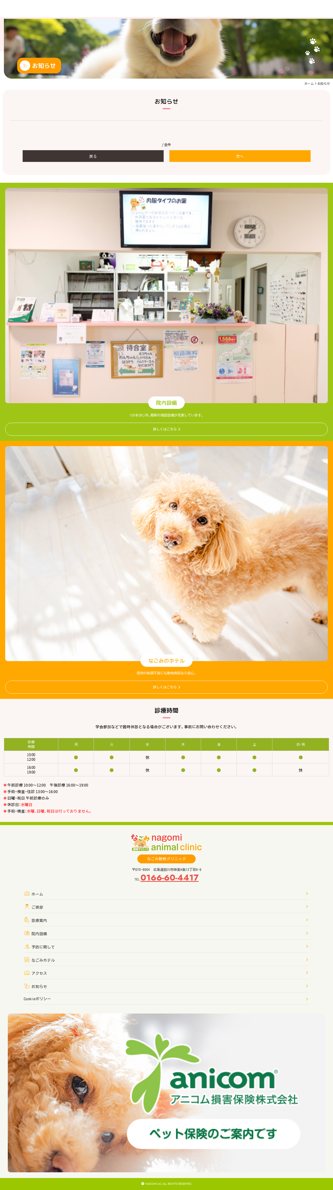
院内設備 (166, 933)
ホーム (309, 83)
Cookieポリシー (166, 999)
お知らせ (166, 986)
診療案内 (166, 920)
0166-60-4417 (169, 877)
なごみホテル (166, 960)
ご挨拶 (166, 906)
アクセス (166, 973)
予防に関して (166, 946)
